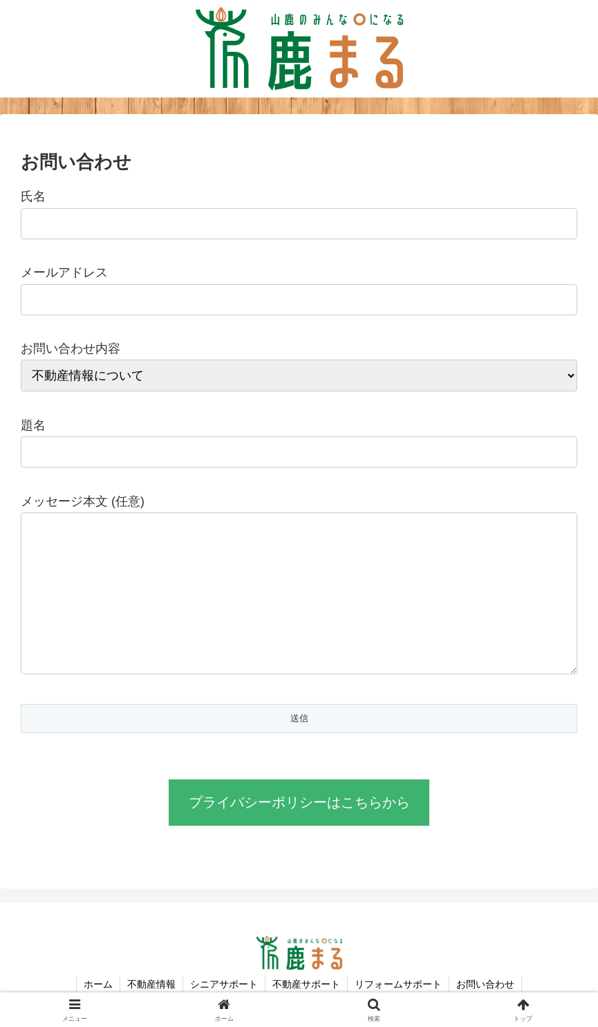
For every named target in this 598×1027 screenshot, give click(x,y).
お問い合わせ (485, 984)
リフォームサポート (398, 984)
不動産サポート (306, 984)
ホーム (98, 984)
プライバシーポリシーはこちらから (299, 802)
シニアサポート (224, 984)
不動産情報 (151, 984)
